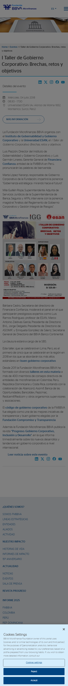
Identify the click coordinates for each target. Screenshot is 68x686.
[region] (34, 655)
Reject (34, 671)
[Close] (64, 629)
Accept (34, 680)
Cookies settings (34, 663)
